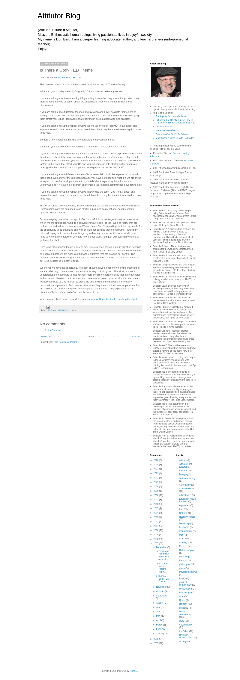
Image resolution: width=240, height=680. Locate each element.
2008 (156, 539)
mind (181, 538)
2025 (156, 464)
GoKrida (183, 513)
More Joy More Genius (167, 130)
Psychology (185, 592)
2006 (156, 639)
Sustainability (186, 624)
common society (187, 478)
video (182, 641)
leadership (184, 523)
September (161, 595)
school (182, 608)
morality (183, 542)
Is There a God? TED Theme (162, 579)
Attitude (183, 460)
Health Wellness (187, 517)
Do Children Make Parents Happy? (161, 567)
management (185, 531)
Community (185, 484)
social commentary (185, 613)
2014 (156, 512)
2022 (156, 477)
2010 (156, 530)
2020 (156, 486)
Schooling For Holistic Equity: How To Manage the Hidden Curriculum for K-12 (175, 121)
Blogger (133, 671)
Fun (181, 509)
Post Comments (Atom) (65, 342)
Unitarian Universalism (67, 310)
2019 (156, 491)
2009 (156, 534)
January (160, 633)
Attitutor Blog (59, 16)
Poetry (182, 578)
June (159, 611)
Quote (182, 600)
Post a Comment (52, 330)
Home (91, 336)
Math (181, 535)
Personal (183, 560)
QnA (181, 596)
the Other (184, 631)
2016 (156, 504)
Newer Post (46, 336)
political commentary (185, 583)
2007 (156, 543)
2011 (156, 526)
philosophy (184, 564)
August (160, 603)
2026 (156, 460)
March (159, 624)
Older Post (135, 336)
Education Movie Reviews (187, 500)
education (184, 495)
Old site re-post (186, 550)
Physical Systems (188, 572)
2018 (156, 495)
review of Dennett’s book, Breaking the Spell (113, 299)
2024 (156, 469)
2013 (156, 517)
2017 (156, 499)
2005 (156, 643)
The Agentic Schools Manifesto (171, 116)
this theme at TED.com (68, 77)
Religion (52, 310)
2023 (156, 473)
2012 (156, 521)
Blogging (183, 474)
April (158, 620)
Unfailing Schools (164, 126)
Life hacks (184, 527)
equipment (184, 505)
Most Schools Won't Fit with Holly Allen (175, 138)
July (158, 607)
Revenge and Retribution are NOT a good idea (162, 555)
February (161, 629)
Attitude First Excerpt (185, 465)
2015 (156, 508)
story (181, 620)
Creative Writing (187, 488)
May (158, 616)
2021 (156, 482)
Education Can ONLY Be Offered (172, 134)
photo (182, 568)
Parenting (184, 556)
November (161, 587)
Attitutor (183, 470)
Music (182, 546)
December (161, 547)
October (160, 591)
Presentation (185, 588)
